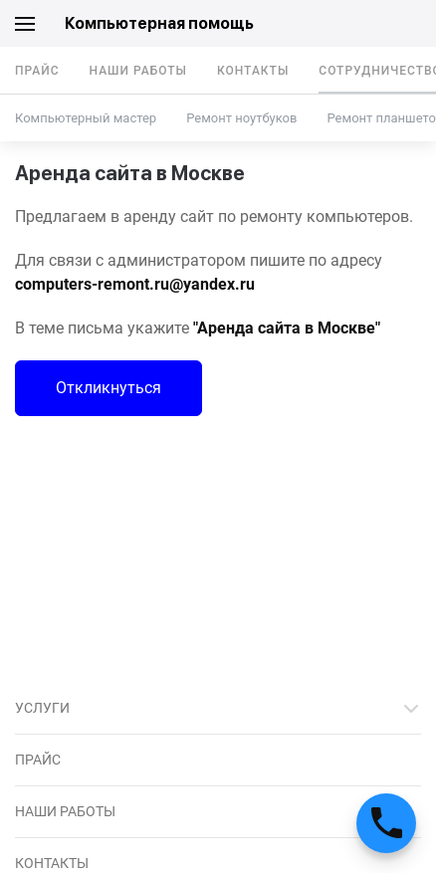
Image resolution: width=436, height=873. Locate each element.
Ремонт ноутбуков (241, 117)
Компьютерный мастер (85, 117)
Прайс (37, 71)
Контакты (253, 71)
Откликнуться (108, 387)
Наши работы (138, 71)
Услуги (42, 708)
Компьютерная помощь (159, 23)
